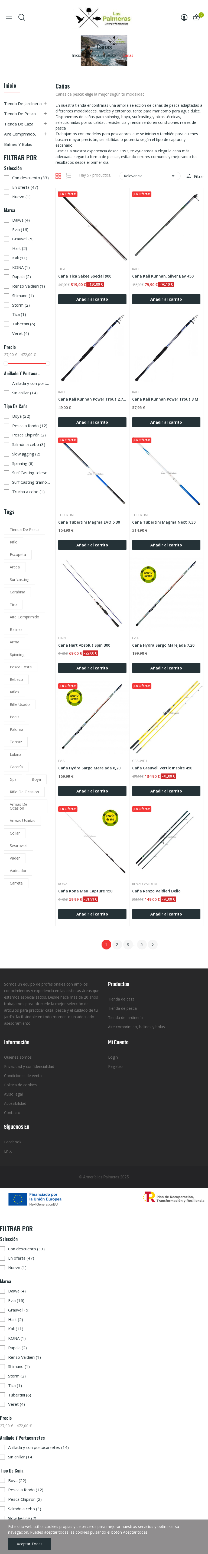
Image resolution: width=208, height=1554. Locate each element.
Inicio (10, 86)
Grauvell (23, 238)
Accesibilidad (15, 1103)
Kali (19, 257)
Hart (19, 248)
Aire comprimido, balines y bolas (20, 139)
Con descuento (30, 177)
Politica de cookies (20, 1084)
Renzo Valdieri (28, 286)
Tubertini (23, 323)
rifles (14, 691)
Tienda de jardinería (125, 1017)
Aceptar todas (30, 1543)
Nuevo (21, 196)
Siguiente (152, 944)
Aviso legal (13, 1094)
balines (16, 629)
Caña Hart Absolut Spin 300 (84, 645)
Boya (21, 416)
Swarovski (18, 845)
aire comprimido (24, 616)
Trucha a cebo (28, 491)
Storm (21, 305)
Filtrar (198, 176)
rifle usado (20, 704)
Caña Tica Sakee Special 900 (84, 276)
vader (15, 858)
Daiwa (21, 220)
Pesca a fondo (29, 425)
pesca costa (21, 666)
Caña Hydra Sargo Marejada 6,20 (89, 767)
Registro (115, 1066)
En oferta (25, 187)
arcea (15, 567)
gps (13, 779)
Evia (20, 229)
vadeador (18, 870)
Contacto (12, 1112)
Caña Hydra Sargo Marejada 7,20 (163, 645)
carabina (17, 591)
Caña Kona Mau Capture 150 (85, 891)
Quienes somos (18, 1057)
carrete (16, 883)
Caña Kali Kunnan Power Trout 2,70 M (92, 399)
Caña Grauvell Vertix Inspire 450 (162, 767)
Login (113, 1057)
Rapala (21, 276)
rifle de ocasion (24, 791)
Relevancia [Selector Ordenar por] (150, 176)
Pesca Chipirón (29, 435)
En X (8, 1151)
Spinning (23, 463)
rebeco (16, 679)
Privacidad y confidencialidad (29, 1066)
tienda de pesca (25, 529)
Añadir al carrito (92, 299)
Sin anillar (25, 392)
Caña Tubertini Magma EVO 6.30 (89, 522)
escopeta (18, 554)
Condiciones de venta (23, 1075)
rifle (13, 542)
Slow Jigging (26, 454)
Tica (19, 314)
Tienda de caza (18, 124)
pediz (14, 716)
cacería (16, 766)
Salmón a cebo (28, 444)
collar (15, 833)
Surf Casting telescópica (31, 472)
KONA (21, 267)
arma (14, 641)
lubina (15, 754)
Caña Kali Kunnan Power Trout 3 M (165, 399)
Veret (20, 333)
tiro (13, 604)
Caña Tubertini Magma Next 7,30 (164, 522)
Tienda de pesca (20, 113)
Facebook (12, 1141)
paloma (16, 729)
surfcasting (19, 579)
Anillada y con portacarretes (31, 383)
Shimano (23, 295)
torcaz (16, 741)
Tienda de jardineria (23, 103)
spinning (17, 654)
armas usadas (22, 820)
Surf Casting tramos (31, 482)
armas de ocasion (18, 806)
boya (36, 779)
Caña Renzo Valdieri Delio (156, 891)
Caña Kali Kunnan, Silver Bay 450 (163, 276)
